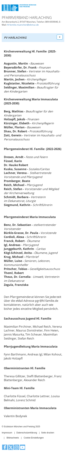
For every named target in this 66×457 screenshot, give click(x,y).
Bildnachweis (13, 438)
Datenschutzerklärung (26, 432)
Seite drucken (47, 432)
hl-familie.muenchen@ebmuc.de (23, 24)
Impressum (7, 432)
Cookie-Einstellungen (34, 438)
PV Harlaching (15, 38)
